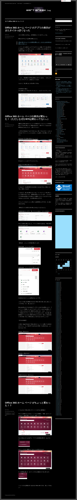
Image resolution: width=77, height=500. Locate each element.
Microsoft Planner (60, 110)
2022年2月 (58, 341)
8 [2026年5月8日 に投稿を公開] (68, 263)
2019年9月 (58, 375)
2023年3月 (58, 326)
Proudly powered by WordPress (10, 495)
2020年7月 (58, 363)
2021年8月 (58, 348)
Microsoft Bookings (60, 103)
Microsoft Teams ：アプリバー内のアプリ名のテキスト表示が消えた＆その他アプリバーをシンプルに (64, 92)
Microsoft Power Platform (60, 129)
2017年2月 (58, 411)
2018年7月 (58, 391)
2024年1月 (58, 314)
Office (58, 117)
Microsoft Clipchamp (60, 104)
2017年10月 (58, 402)
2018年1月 (58, 398)
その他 (57, 136)
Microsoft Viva (58, 125)
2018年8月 (58, 390)
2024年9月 (58, 305)
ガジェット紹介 (59, 137)
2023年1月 (58, 328)
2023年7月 (58, 321)
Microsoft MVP (59, 142)
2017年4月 (58, 409)
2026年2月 (58, 285)
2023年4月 (58, 325)
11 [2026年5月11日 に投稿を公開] (58, 265)
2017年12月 (58, 399)
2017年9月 (58, 403)
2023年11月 (58, 317)
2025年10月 (58, 290)
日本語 (64, 1)
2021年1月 (58, 356)
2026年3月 (58, 284)
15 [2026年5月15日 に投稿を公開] (68, 265)
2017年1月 (58, 412)
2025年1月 (58, 300)
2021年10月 (58, 346)
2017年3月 (58, 410)
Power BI (58, 132)
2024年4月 (58, 311)
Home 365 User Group (60, 139)
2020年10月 (58, 360)
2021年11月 (58, 345)
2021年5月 (58, 352)
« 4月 (58, 273)
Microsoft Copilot (59, 124)
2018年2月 (58, 397)
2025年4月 (58, 297)
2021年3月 (58, 354)
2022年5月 (58, 338)
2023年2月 (58, 327)
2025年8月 (58, 292)
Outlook (58, 121)
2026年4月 (58, 283)
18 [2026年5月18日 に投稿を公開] (58, 267)
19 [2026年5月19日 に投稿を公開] (61, 267)
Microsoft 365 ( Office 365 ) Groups (62, 102)
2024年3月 (58, 312)
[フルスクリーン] (70, 64)
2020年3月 (58, 368)
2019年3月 (58, 382)
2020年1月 (58, 370)
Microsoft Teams (59, 114)
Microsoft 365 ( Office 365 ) (9, 36)
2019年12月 (58, 371)
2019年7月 (58, 377)
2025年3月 (58, 298)
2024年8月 (58, 306)
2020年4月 (58, 367)
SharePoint (59, 122)
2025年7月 (58, 293)
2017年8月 (58, 404)
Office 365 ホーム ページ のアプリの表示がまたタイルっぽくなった (27, 29)
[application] (63, 61)
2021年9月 (58, 347)
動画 (58, 138)
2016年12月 (58, 413)
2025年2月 (58, 299)
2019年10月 (58, 374)
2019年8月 (58, 376)
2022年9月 (58, 333)
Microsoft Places (59, 109)
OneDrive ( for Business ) (61, 118)
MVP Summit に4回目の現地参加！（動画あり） (64, 81)
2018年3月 (58, 396)
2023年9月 (58, 319)
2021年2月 (58, 355)
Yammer (58, 123)
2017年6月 (58, 406)
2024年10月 (58, 304)
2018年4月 (58, 395)
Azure (57, 135)
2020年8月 (58, 362)
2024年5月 (58, 310)
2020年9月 (58, 361)
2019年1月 (58, 384)
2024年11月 (58, 303)
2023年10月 (58, 318)
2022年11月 (58, 331)
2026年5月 (58, 282)
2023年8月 (58, 320)
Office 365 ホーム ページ (9, 37)
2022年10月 (58, 332)
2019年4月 (58, 381)
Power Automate (59, 131)
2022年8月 (58, 334)
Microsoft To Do (59, 115)
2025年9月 (58, 291)
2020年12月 (58, 357)
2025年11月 (58, 289)
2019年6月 (58, 378)
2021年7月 (58, 349)
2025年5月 (58, 296)
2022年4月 (58, 339)
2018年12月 (58, 385)
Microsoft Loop (59, 108)
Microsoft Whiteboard (60, 116)
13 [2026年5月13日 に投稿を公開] (63, 265)
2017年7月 (58, 405)
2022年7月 (58, 335)
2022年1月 (58, 342)
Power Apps (59, 130)
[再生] (56, 64)
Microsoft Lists (59, 107)
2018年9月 (58, 389)
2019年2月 (58, 383)
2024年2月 (58, 313)
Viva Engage (59, 128)
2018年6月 (58, 392)
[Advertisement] (63, 231)
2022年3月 (58, 340)
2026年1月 (58, 286)
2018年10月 (58, 388)
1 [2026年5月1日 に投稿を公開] (68, 261)
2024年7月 (58, 307)
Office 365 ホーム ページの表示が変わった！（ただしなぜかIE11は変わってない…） (27, 117)
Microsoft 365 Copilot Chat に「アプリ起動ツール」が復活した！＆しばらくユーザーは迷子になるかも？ (63, 86)
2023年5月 (58, 324)
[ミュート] (68, 64)
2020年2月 (58, 369)
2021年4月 (58, 353)
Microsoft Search (60, 111)
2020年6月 (58, 364)
